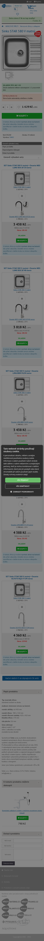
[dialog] (22, 470)
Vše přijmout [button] (22, 480)
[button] (22, 491)
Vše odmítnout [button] (23, 486)
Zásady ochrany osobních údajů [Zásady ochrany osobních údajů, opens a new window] (15, 474)
